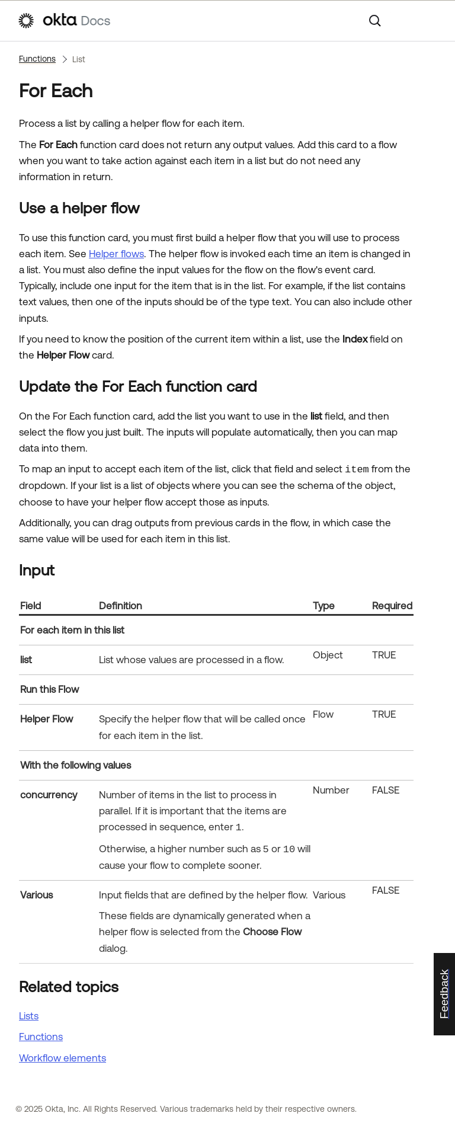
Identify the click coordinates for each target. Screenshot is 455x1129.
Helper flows (116, 254)
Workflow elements (62, 1058)
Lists (29, 1016)
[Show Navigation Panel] (431, 20)
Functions (37, 58)
